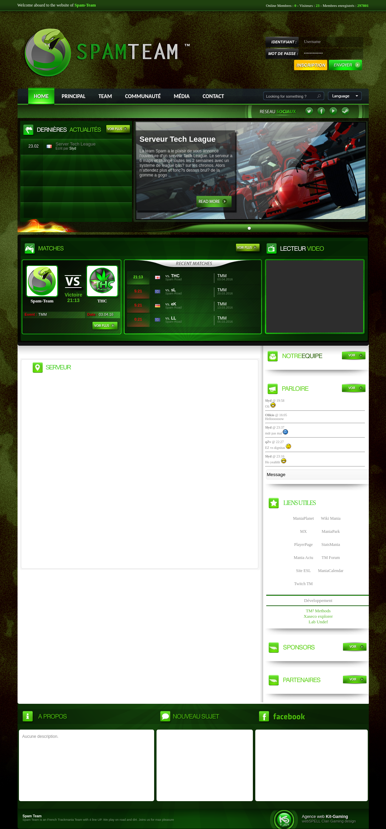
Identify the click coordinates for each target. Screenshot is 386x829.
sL (173, 290)
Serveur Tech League (178, 139)
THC (175, 275)
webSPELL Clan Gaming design (329, 821)
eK (173, 304)
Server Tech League (76, 144)
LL (173, 318)
